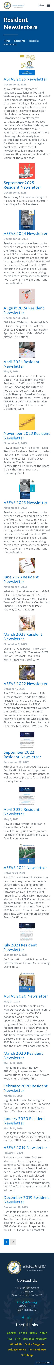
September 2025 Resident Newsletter (22, 185)
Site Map (27, 1355)
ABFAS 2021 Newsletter (25, 868)
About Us (16, 1344)
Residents (20, 40)
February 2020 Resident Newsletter (26, 1088)
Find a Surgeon (34, 1344)
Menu (44, 6)
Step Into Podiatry (34, 1338)
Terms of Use (37, 1349)
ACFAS (23, 1333)
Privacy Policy (17, 1349)
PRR (17, 1338)
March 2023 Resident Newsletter (23, 637)
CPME (43, 1333)
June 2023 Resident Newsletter (21, 579)
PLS (9, 1338)
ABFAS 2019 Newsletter (25, 1148)
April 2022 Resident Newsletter (22, 812)
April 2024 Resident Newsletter (22, 364)
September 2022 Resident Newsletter (22, 754)
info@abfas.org (27, 1302)
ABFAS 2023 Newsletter (25, 503)
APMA (33, 1333)
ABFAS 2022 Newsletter (26, 684)
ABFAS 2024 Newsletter (26, 234)
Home (7, 40)
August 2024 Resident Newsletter (24, 310)
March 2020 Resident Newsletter (23, 1055)
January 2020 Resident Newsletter (24, 1121)
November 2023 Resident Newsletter (27, 436)
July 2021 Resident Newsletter (20, 947)
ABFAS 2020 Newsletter (26, 996)
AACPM (11, 1333)
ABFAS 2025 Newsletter (25, 79)
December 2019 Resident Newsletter (26, 1200)
